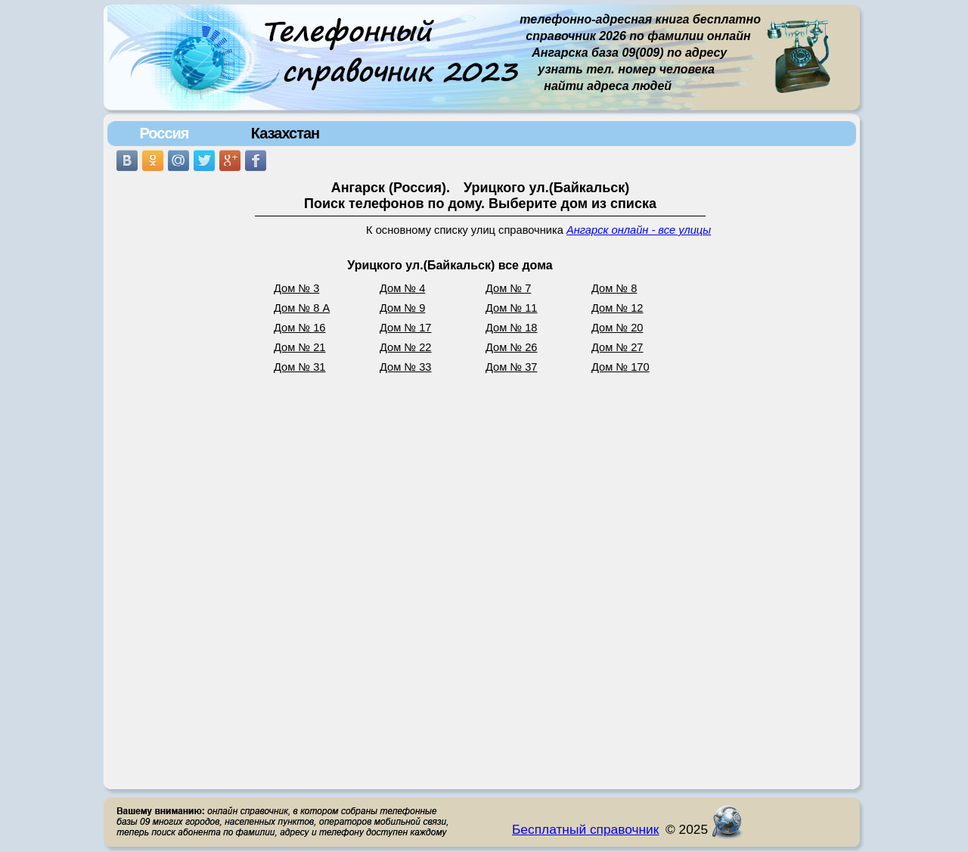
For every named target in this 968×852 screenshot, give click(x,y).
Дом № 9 (402, 308)
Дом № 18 (512, 328)
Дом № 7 (508, 288)
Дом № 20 (617, 328)
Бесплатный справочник (585, 829)
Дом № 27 (617, 347)
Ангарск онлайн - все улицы (638, 230)
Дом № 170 (620, 367)
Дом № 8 (614, 288)
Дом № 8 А (302, 308)
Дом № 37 (512, 367)
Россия (163, 133)
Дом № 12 (617, 308)
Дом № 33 (406, 367)
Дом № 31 (300, 367)
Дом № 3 (296, 288)
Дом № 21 (300, 347)
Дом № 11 (512, 308)
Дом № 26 (512, 347)
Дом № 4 (402, 288)
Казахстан (285, 133)
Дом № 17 (406, 328)
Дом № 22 (406, 347)
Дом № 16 (300, 328)
